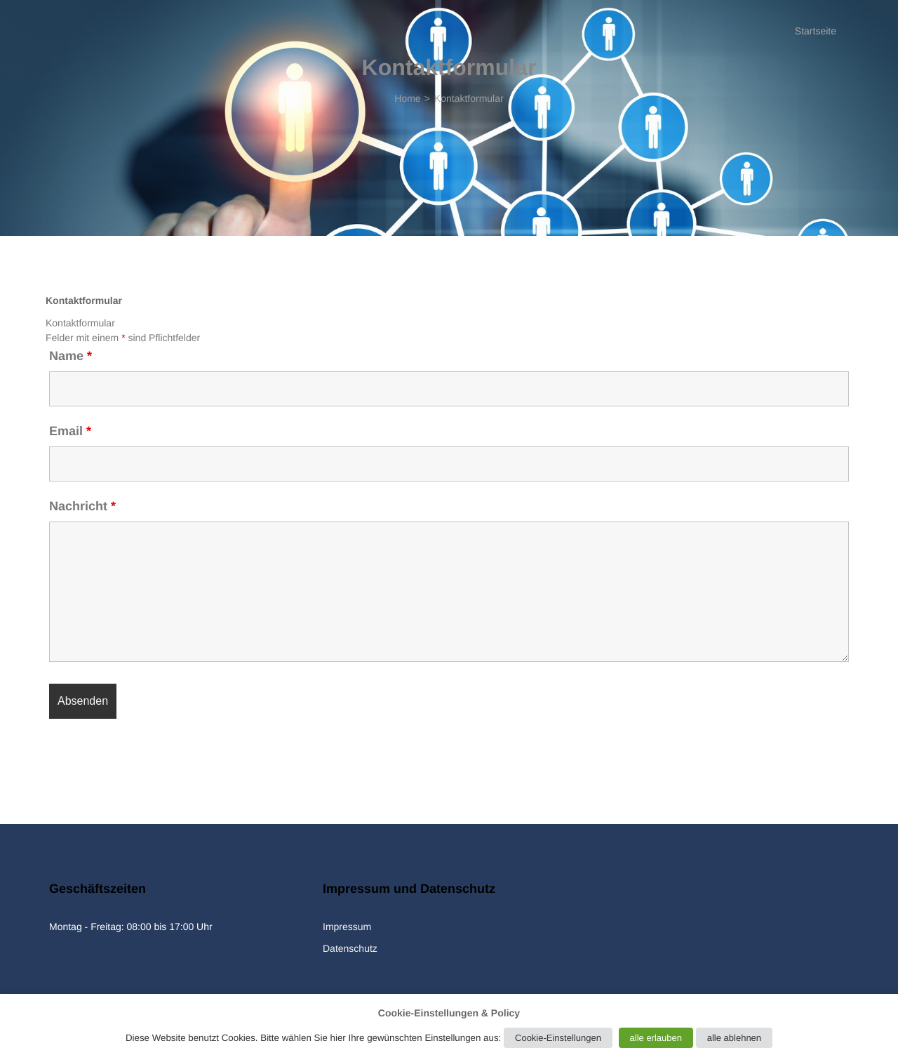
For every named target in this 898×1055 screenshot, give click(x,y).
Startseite (815, 31)
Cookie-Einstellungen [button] (558, 1038)
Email (70, 431)
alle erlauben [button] (656, 1038)
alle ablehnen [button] (734, 1038)
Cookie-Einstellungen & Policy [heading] (449, 1012)
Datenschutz (350, 948)
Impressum (347, 926)
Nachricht (82, 506)
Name (70, 356)
